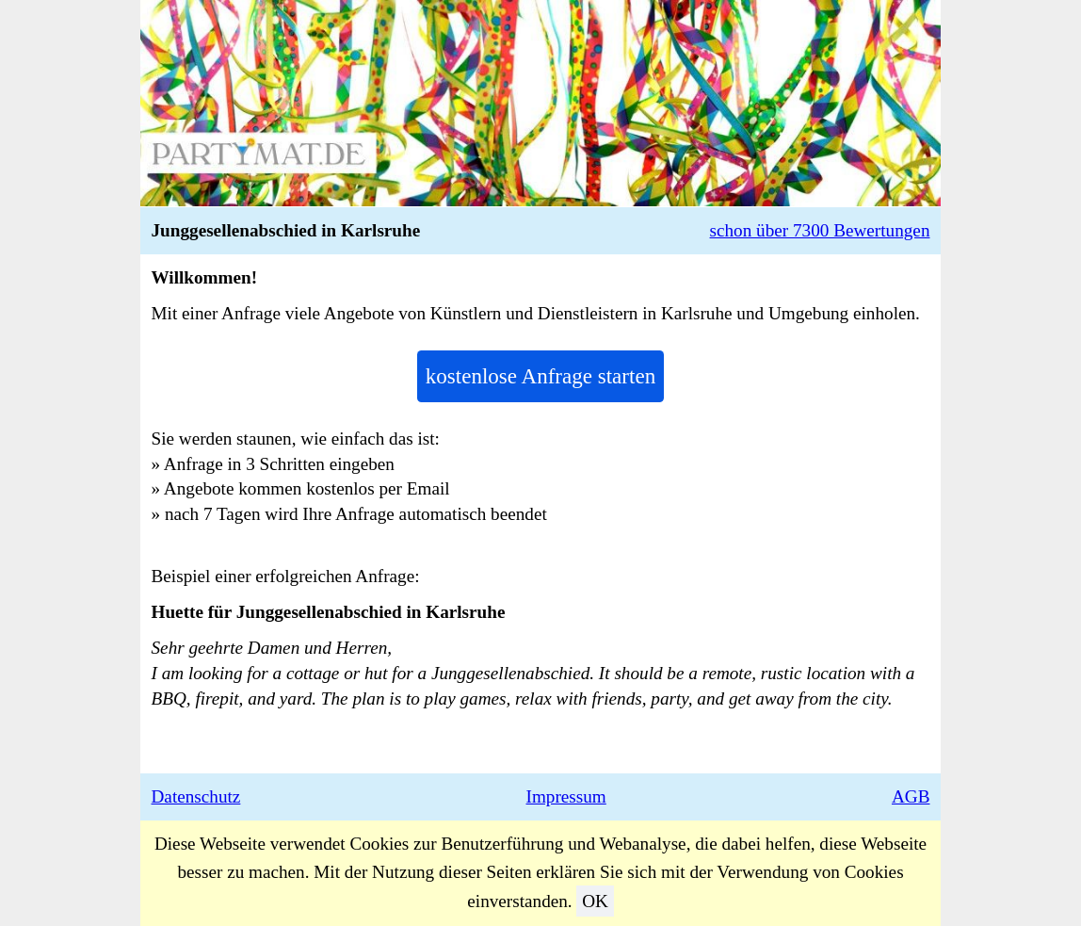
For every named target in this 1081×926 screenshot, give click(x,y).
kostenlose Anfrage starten (540, 376)
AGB (911, 796)
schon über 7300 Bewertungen (820, 230)
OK (595, 901)
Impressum (566, 796)
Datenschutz (196, 796)
